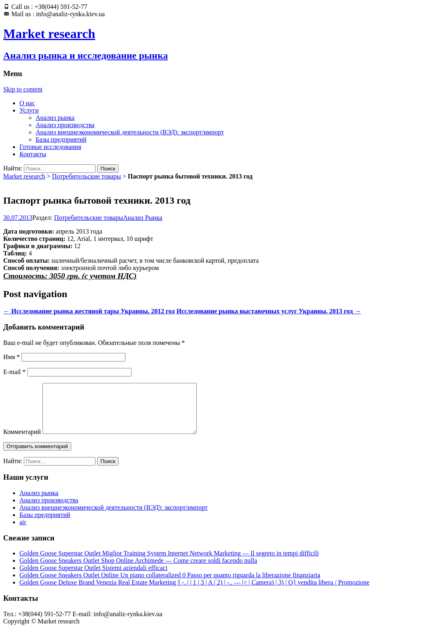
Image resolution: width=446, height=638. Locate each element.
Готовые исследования (50, 146)
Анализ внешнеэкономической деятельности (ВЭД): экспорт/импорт (130, 132)
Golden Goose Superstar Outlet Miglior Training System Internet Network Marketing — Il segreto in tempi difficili (169, 562)
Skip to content (22, 89)
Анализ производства (65, 124)
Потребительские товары (86, 176)
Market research (24, 176)
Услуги (29, 110)
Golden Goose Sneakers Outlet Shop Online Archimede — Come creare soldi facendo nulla (138, 570)
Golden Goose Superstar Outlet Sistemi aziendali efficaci (93, 577)
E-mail (14, 371)
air (22, 531)
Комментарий (22, 441)
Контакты (32, 154)
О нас (27, 103)
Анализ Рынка (142, 217)
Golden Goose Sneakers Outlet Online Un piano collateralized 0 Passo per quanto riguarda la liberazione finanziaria (169, 584)
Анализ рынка (55, 117)
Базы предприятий (61, 139)
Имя (11, 356)
